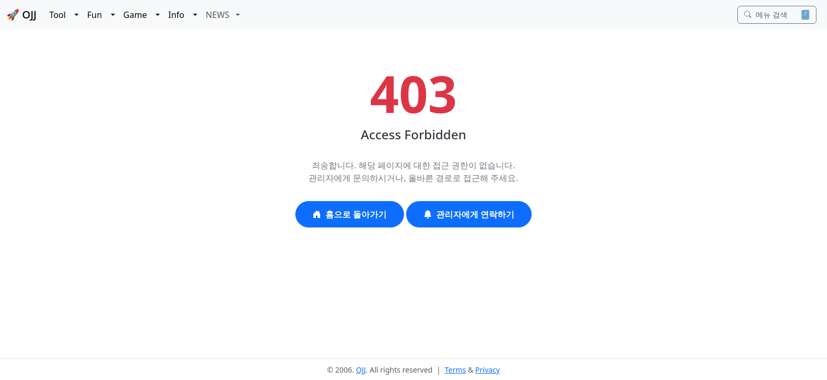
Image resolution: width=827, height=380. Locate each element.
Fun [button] (98, 15)
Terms (455, 370)
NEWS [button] (220, 15)
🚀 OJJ (21, 14)
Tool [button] (60, 15)
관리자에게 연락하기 (469, 214)
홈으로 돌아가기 (350, 214)
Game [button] (138, 15)
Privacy (487, 370)
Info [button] (179, 15)
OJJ (361, 370)
